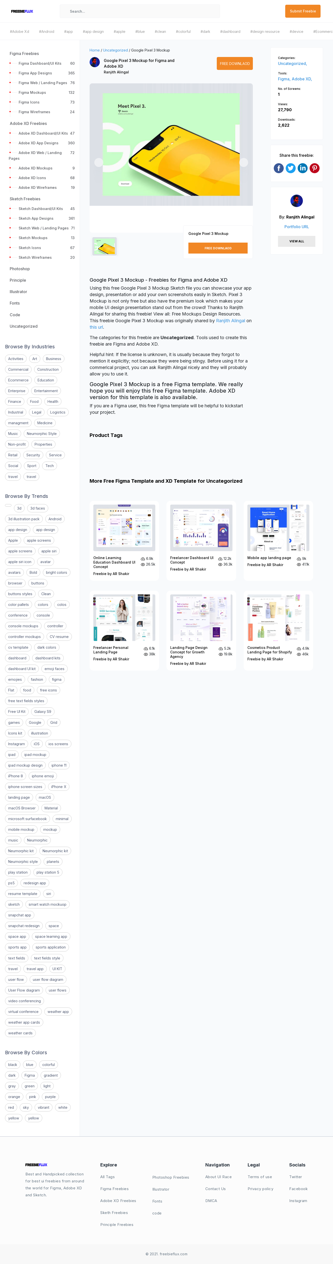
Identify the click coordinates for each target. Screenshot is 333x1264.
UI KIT (57, 969)
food (27, 690)
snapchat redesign (24, 926)
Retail (12, 455)
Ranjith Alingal (116, 72)
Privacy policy (260, 1188)
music (13, 840)
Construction (48, 369)
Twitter (295, 1176)
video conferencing (24, 1001)
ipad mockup (35, 754)
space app (17, 936)
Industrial (15, 412)
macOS (45, 797)
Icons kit (15, 733)
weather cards (20, 1033)
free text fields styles (26, 701)
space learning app (51, 936)
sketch (14, 904)
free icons (48, 690)
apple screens (39, 540)
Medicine (45, 423)
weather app (58, 1011)
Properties (43, 444)
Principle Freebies (116, 1224)
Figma (30, 1075)
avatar (45, 562)
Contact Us (215, 1188)
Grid (53, 722)
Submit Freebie (303, 11)
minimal (62, 819)
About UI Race (218, 1176)
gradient (51, 1075)
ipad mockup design (25, 765)
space (54, 926)
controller (55, 626)
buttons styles (20, 594)
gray (12, 1086)
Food (34, 401)
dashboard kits (47, 658)
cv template (18, 647)
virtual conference (23, 1011)
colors (43, 604)
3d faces (37, 508)
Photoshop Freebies (170, 1177)
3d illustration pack (24, 519)
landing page (19, 797)
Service (55, 455)
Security (33, 455)
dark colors (46, 647)
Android (55, 519)
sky (26, 1107)
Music (13, 433)
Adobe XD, (302, 78)
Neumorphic (37, 840)
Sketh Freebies (114, 1212)
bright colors (56, 572)
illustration (39, 733)
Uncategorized (115, 50)
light (47, 1086)
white (62, 1107)
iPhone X (58, 787)
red (11, 1107)
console (43, 615)
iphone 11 (59, 765)
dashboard (17, 658)
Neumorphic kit (21, 851)
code (157, 1213)
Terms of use (260, 1176)
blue (29, 1064)
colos (61, 604)
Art (34, 359)
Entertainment (46, 391)
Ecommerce (18, 380)
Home (95, 50)
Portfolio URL (296, 226)
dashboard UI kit (22, 669)
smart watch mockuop (47, 904)
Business (53, 359)
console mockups (23, 626)
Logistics (57, 412)
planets (53, 861)
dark (12, 1075)
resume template (22, 894)
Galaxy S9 (42, 711)
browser (15, 583)
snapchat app (19, 915)
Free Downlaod (235, 63)
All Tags (107, 1176)
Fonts (157, 1201)
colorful (48, 1064)
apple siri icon (19, 562)
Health (53, 401)
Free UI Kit (16, 711)
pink (32, 1097)
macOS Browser (22, 808)
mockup (50, 829)
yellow (13, 1118)
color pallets (18, 604)
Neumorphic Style (42, 433)
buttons (37, 583)
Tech (49, 466)
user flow (16, 979)
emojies (15, 679)
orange (14, 1097)
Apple (13, 540)
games (14, 722)
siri (48, 894)
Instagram (16, 744)
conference (18, 615)
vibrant (43, 1107)
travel (13, 476)
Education (46, 380)
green (30, 1086)
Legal (36, 412)
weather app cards (24, 1022)
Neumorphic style (23, 861)
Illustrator (160, 1189)
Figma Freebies (114, 1188)
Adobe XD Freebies (118, 1200)
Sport (31, 466)
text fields (16, 958)
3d (19, 508)
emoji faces (54, 669)
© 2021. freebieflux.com (167, 1254)
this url (96, 327)
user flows (57, 990)
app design (17, 529)
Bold (33, 572)
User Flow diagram (24, 990)
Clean (46, 594)
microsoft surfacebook (27, 819)
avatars (14, 572)
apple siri (48, 551)
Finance (14, 401)
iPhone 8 (15, 776)
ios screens (58, 744)
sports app (17, 947)
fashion (37, 679)
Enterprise (16, 391)
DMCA (211, 1200)
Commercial (18, 369)
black (12, 1064)
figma (56, 679)
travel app (35, 969)
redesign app (35, 883)
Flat (11, 690)
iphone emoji (43, 776)
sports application (51, 947)
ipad (11, 754)
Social (13, 466)
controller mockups (24, 636)
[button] (98, 162)
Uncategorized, (292, 63)
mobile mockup (21, 829)
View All (296, 241)
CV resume (59, 636)
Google (35, 722)
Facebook (298, 1188)
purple (50, 1097)
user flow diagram (48, 979)
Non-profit (17, 444)
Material (51, 808)
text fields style (47, 958)
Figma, (285, 78)
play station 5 (48, 872)
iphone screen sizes (25, 787)
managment (18, 423)
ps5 (11, 883)
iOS (37, 744)
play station (18, 872)
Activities (15, 359)
